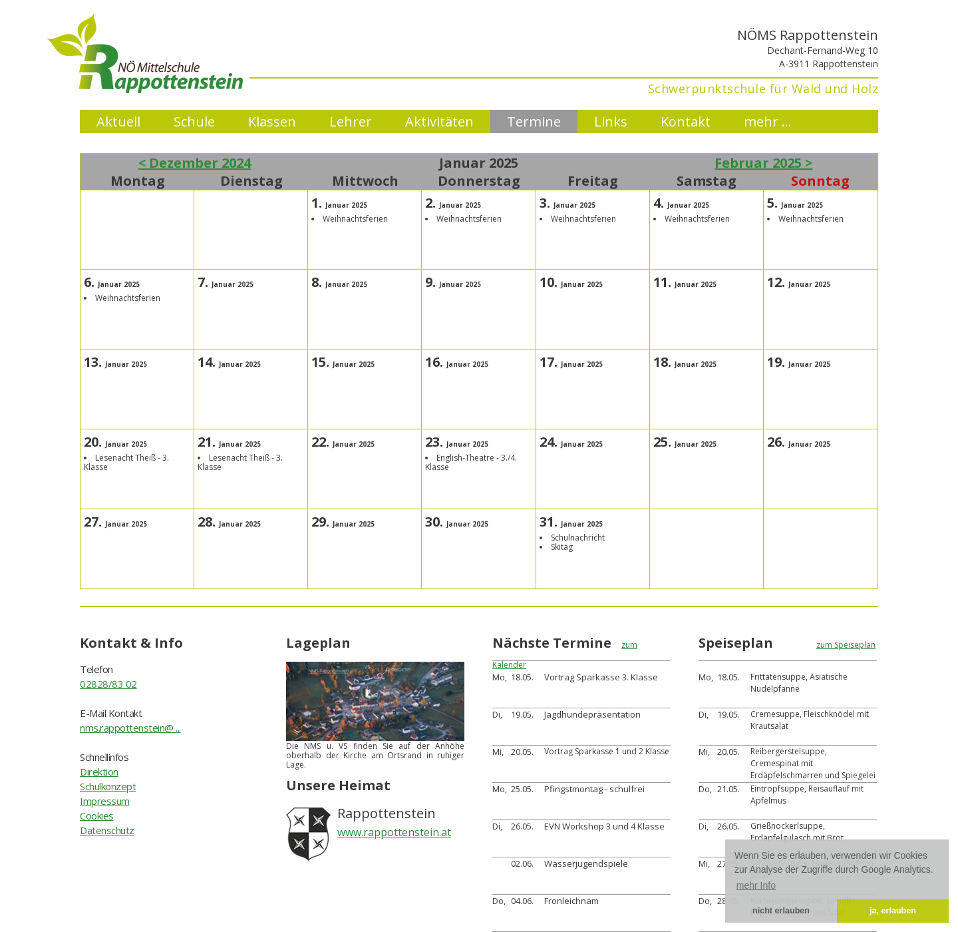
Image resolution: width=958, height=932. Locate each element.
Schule (194, 121)
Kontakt (686, 121)
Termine (534, 121)
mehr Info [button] (756, 885)
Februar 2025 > (763, 163)
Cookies (97, 815)
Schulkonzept (108, 786)
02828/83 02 (108, 683)
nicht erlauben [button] (781, 910)
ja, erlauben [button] (893, 910)
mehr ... (768, 121)
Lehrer (350, 121)
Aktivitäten (439, 121)
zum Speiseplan (846, 644)
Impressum (105, 801)
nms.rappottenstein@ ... (130, 727)
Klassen (272, 121)
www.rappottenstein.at (394, 832)
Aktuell (118, 121)
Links (610, 121)
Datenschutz (107, 830)
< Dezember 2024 (194, 163)
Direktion (99, 771)
